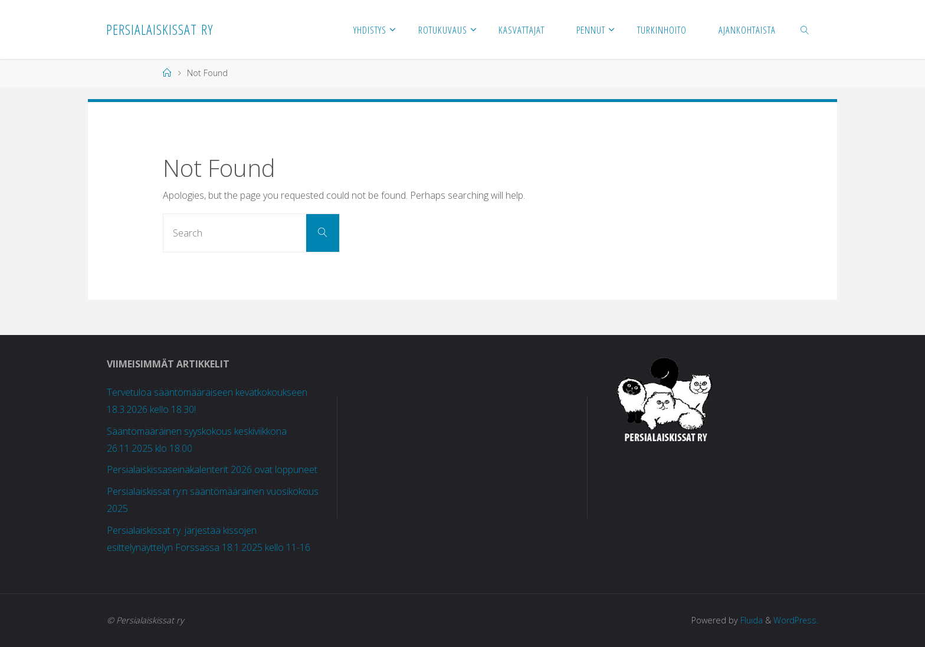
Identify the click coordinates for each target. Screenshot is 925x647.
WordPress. (795, 620)
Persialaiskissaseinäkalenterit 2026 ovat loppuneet (212, 469)
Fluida (749, 620)
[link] (805, 29)
